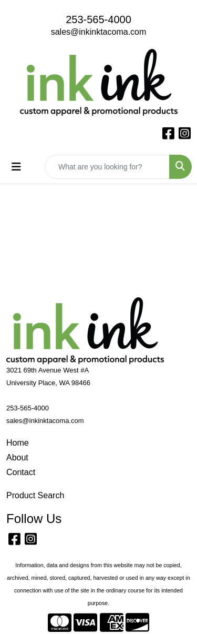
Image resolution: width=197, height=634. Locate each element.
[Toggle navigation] (16, 166)
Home (17, 442)
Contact (20, 472)
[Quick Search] (107, 167)
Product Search (35, 495)
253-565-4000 (98, 19)
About (17, 457)
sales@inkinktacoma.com (99, 31)
